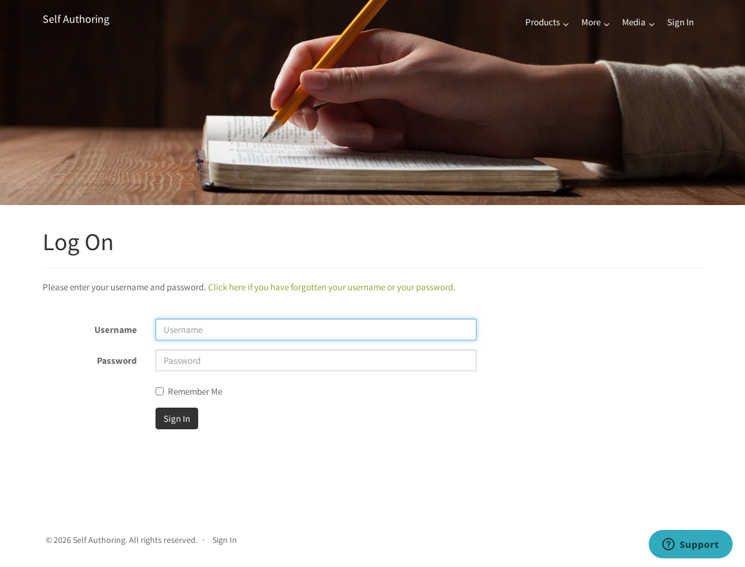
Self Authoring (76, 19)
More (591, 22)
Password (117, 360)
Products (542, 22)
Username (115, 329)
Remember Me (189, 391)
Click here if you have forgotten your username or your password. (332, 287)
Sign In (680, 22)
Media (634, 22)
